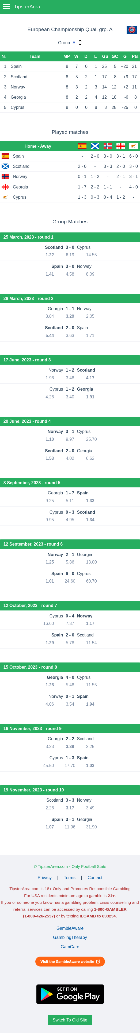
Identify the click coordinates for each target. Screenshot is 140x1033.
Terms (69, 877)
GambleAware (70, 928)
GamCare (70, 947)
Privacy (45, 877)
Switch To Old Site (70, 1020)
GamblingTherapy (70, 937)
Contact (95, 877)
